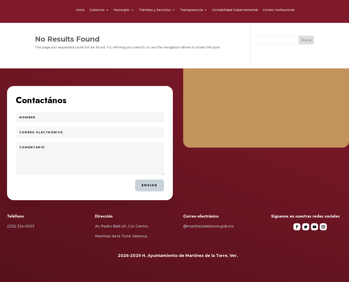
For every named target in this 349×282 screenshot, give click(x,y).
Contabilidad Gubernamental (235, 10)
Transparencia (191, 10)
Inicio (80, 10)
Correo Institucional (278, 10)
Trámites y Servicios (155, 10)
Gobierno (97, 10)
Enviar (149, 185)
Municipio (122, 10)
